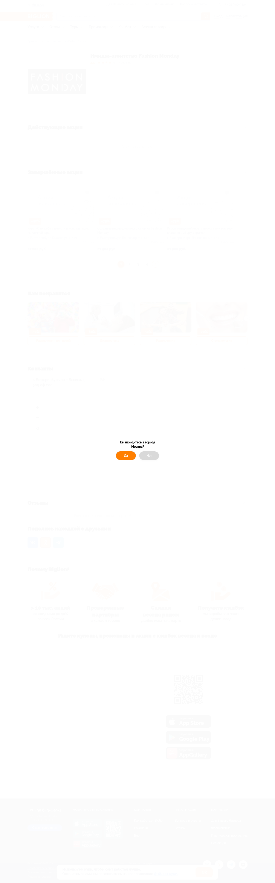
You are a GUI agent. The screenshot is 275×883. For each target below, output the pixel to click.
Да (126, 455)
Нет (149, 455)
